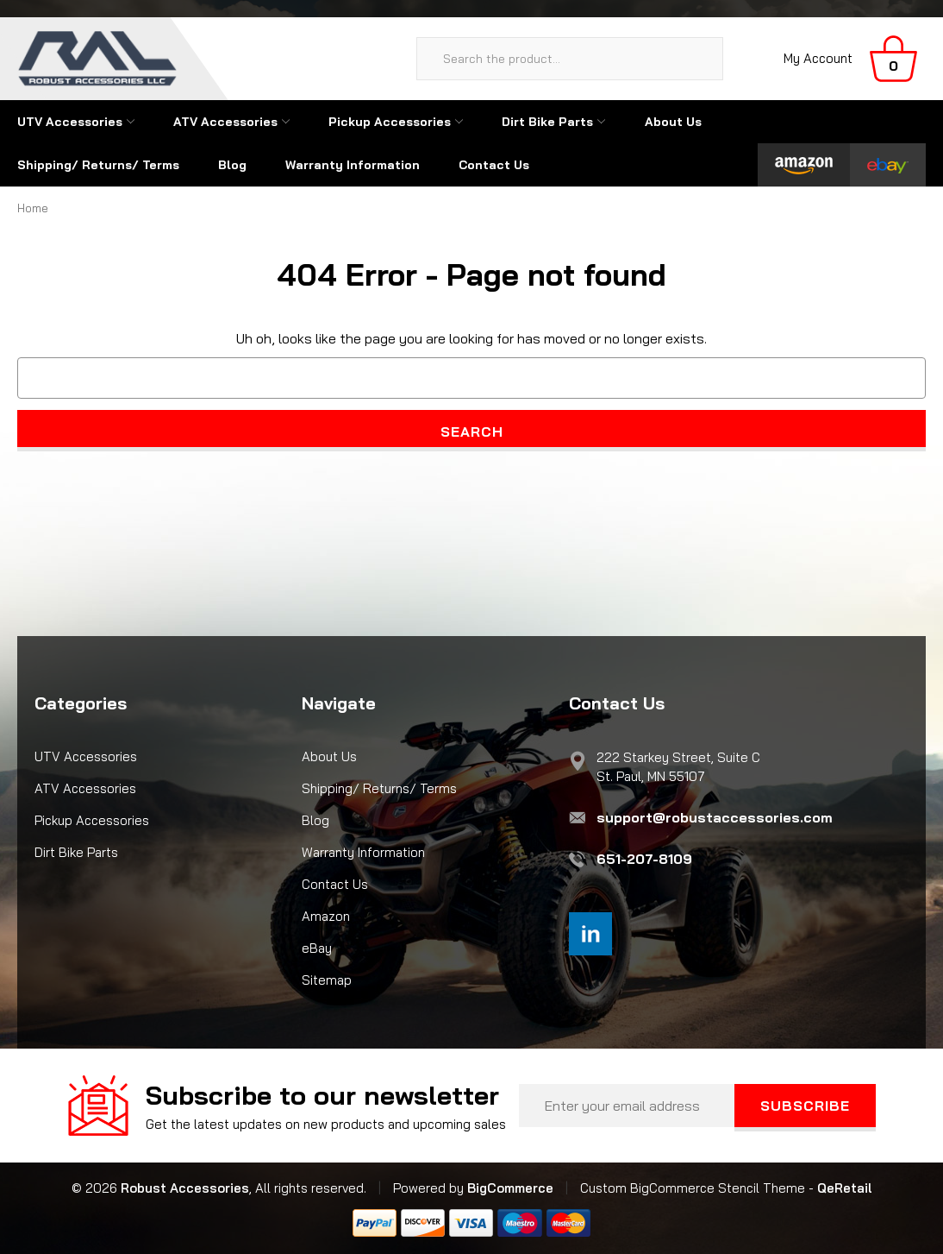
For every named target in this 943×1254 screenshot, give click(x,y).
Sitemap (327, 980)
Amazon (326, 916)
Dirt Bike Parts (553, 121)
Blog (232, 165)
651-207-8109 (644, 858)
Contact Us (494, 165)
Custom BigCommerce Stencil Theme (692, 1188)
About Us (673, 121)
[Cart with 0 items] (893, 58)
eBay (317, 948)
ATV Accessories (231, 121)
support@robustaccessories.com (714, 817)
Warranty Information (352, 165)
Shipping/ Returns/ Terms (98, 165)
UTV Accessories (75, 121)
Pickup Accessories (395, 121)
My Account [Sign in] (818, 58)
